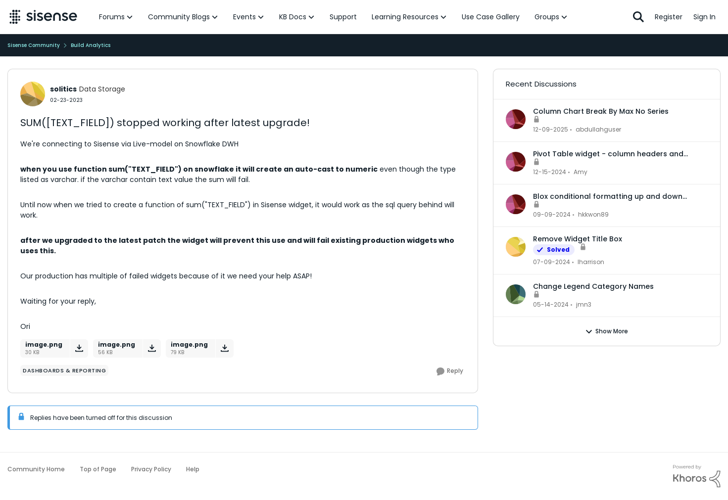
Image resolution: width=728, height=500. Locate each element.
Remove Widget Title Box (577, 238)
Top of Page (98, 469)
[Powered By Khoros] (697, 476)
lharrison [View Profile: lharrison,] (591, 262)
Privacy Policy (151, 469)
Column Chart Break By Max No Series (601, 111)
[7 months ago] (550, 129)
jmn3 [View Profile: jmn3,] (583, 304)
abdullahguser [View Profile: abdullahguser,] (598, 129)
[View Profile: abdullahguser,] (516, 119)
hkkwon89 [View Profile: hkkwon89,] (593, 214)
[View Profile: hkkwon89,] (516, 204)
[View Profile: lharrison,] (516, 247)
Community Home (36, 469)
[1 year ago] (549, 172)
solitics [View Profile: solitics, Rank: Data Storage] (63, 89)
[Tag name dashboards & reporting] (64, 370)
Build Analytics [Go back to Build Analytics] (90, 45)
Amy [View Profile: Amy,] (580, 172)
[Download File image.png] (79, 348)
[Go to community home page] (43, 16)
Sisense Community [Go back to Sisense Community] (33, 45)
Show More (606, 331)
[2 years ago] (551, 262)
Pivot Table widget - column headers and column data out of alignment (608, 153)
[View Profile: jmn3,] (516, 294)
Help (192, 469)
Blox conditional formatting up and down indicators (607, 196)
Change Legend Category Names (593, 286)
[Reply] (450, 371)
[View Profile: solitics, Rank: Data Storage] (32, 94)
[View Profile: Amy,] (516, 162)
